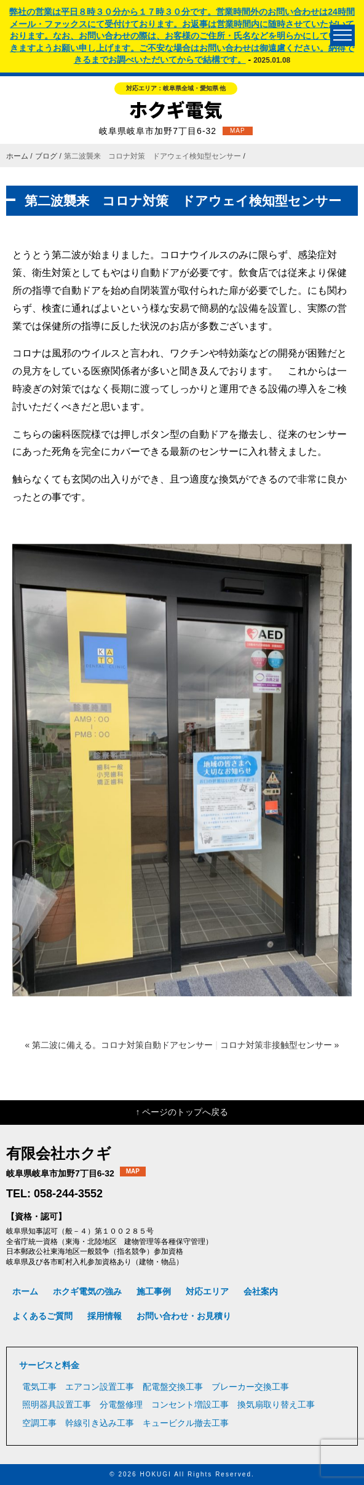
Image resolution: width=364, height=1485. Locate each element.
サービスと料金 (49, 1365)
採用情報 (104, 1316)
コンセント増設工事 (190, 1404)
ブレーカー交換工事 (250, 1387)
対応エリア (207, 1291)
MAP (237, 130)
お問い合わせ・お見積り (183, 1316)
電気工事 (39, 1387)
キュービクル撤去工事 (186, 1423)
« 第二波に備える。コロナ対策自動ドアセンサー (119, 1045)
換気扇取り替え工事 (276, 1404)
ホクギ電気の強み (87, 1291)
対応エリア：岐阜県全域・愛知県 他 (176, 88)
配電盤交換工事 (173, 1387)
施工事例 (153, 1291)
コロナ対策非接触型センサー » (279, 1045)
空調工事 (39, 1423)
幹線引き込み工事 (99, 1423)
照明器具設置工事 (56, 1404)
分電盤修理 (121, 1404)
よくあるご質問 (42, 1316)
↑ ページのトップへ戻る (182, 1112)
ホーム (17, 156)
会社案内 (260, 1291)
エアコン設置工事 (99, 1387)
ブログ (46, 156)
